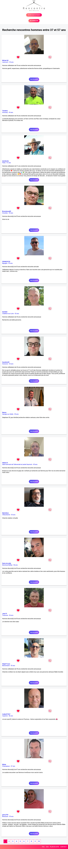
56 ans (15, 565)
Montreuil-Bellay (7, 565)
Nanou (4, 412)
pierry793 (5, 815)
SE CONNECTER (34, 20)
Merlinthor (5, 513)
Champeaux (6, 766)
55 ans (11, 213)
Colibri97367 (6, 714)
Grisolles (5, 213)
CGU (47, 847)
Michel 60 (5, 60)
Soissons (5, 364)
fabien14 (5, 463)
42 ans (11, 364)
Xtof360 (4, 312)
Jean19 (4, 613)
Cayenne (5, 716)
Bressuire (5, 816)
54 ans (11, 112)
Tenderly (5, 111)
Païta (3, 163)
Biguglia (4, 263)
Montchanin (6, 665)
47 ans (13, 766)
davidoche (5, 161)
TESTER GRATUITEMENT (34, 15)
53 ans (11, 62)
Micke (4, 764)
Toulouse (5, 615)
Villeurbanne (6, 515)
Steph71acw (6, 664)
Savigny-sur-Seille (7, 414)
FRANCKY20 (6, 261)
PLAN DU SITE (54, 847)
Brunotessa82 (6, 211)
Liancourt (5, 62)
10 (39, 841)
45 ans (35, 464)
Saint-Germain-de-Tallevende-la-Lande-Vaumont (17, 464)
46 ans (11, 716)
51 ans (9, 163)
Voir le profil (34, 79)
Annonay (5, 112)
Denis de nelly (6, 563)
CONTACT (63, 847)
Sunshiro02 (5, 362)
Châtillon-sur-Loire (8, 313)
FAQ (43, 847)
